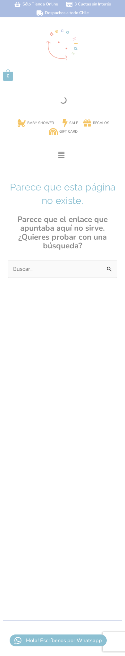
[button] (61, 155)
